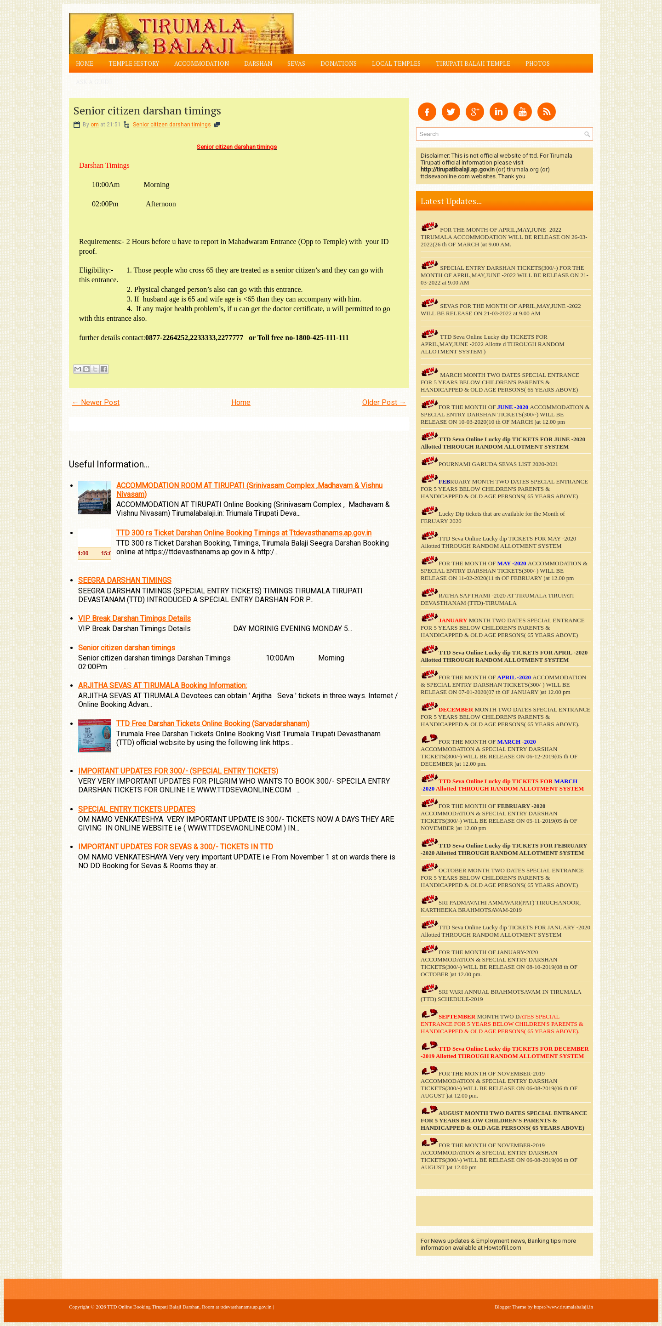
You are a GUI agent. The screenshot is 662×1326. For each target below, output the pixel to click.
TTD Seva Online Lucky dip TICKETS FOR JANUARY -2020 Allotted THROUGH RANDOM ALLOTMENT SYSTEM (505, 931)
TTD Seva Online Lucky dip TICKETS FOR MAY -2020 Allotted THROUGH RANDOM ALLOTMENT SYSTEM (498, 542)
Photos (537, 63)
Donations (338, 63)
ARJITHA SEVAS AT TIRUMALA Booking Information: (162, 685)
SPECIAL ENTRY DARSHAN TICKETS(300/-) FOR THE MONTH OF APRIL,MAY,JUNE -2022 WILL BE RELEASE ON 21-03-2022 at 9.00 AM (504, 275)
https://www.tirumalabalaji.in (563, 1306)
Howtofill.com (502, 1247)
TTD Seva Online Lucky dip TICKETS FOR (496, 652)
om (95, 124)
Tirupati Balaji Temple (473, 63)
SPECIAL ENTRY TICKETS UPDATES (136, 809)
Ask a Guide (94, 82)
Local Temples (396, 63)
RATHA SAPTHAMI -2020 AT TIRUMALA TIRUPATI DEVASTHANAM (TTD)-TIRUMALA (497, 599)
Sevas (296, 63)
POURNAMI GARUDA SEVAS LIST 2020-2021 (498, 464)
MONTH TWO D (498, 1016)
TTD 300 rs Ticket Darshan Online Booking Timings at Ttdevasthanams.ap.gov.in (243, 533)
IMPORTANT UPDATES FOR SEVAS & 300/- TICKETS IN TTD (175, 846)
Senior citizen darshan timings (147, 110)
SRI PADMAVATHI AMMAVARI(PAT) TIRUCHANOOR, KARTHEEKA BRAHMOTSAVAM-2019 (501, 906)
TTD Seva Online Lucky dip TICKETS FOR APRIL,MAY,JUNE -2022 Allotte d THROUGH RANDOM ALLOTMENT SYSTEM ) (493, 344)
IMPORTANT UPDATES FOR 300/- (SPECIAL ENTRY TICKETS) (178, 771)
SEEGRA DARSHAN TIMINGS (124, 580)
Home (84, 63)
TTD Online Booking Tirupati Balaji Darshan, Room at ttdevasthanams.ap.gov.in (189, 1306)
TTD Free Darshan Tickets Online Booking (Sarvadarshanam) (212, 723)
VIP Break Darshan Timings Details (134, 618)
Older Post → (384, 402)
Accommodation (201, 63)
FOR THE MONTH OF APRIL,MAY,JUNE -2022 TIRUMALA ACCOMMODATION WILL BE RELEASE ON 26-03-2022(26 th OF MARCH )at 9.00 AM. (504, 237)
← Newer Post (96, 402)
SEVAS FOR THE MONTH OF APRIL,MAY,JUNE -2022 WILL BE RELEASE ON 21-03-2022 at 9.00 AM (501, 309)
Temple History (133, 63)
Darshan (258, 63)
